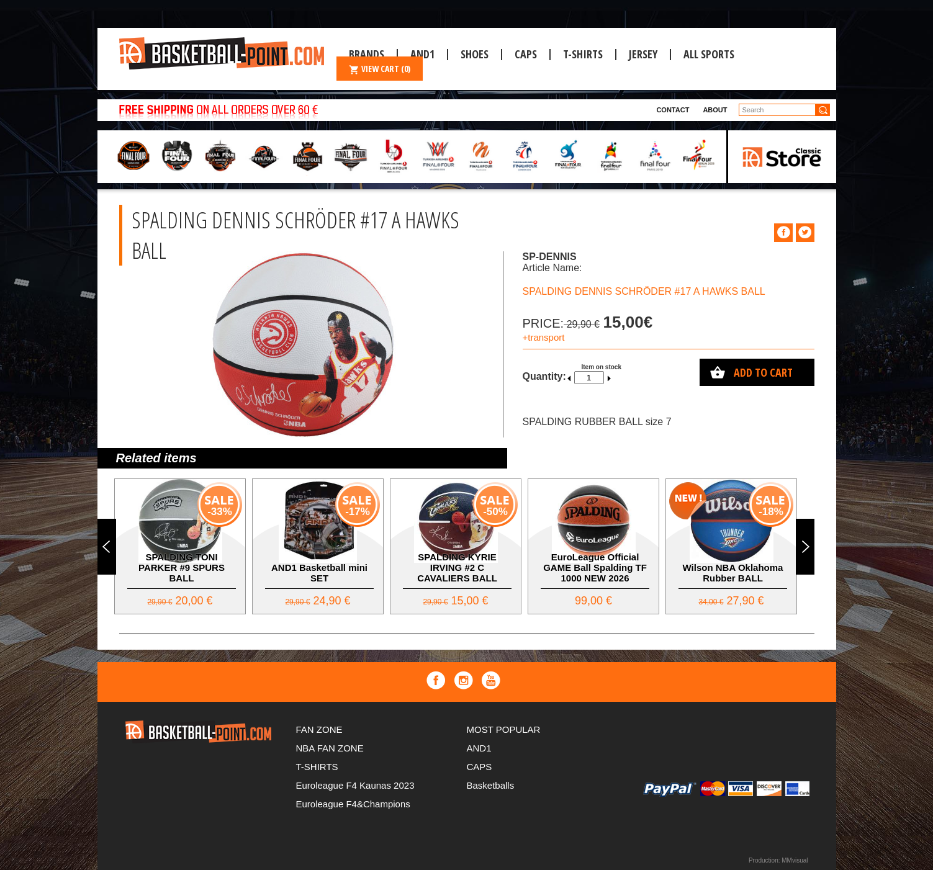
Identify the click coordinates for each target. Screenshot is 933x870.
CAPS (526, 54)
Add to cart (763, 372)
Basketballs (491, 785)
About (715, 110)
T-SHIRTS (583, 54)
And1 (422, 54)
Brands (366, 54)
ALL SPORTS (708, 54)
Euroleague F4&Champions (353, 804)
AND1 (479, 748)
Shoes (475, 54)
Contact (672, 110)
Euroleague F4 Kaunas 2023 (355, 785)
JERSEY (643, 54)
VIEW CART (379, 68)
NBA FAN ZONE (330, 748)
